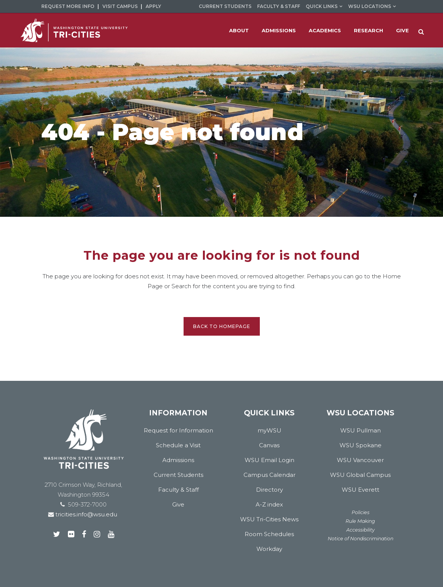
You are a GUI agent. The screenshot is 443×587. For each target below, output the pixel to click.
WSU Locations (369, 6)
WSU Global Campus (360, 474)
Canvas (269, 445)
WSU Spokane (360, 445)
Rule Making (360, 521)
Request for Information (178, 430)
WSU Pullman (360, 430)
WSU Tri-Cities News (269, 519)
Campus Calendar (269, 474)
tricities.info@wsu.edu (85, 514)
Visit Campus (120, 6)
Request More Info (67, 6)
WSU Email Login (269, 460)
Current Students (225, 6)
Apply (153, 6)
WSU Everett (360, 489)
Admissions (178, 460)
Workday (269, 548)
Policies (360, 512)
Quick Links (322, 6)
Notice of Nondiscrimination (360, 538)
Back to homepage (221, 326)
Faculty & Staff (278, 6)
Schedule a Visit (178, 445)
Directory (269, 489)
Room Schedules (269, 534)
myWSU (269, 430)
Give (178, 504)
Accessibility (360, 530)
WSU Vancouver (360, 460)
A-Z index (269, 504)
